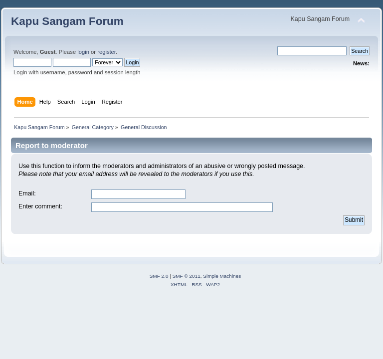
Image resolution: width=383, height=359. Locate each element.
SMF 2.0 (159, 276)
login (83, 52)
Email (26, 193)
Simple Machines (222, 276)
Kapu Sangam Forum (67, 21)
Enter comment (39, 206)
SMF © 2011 (186, 276)
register (106, 52)
